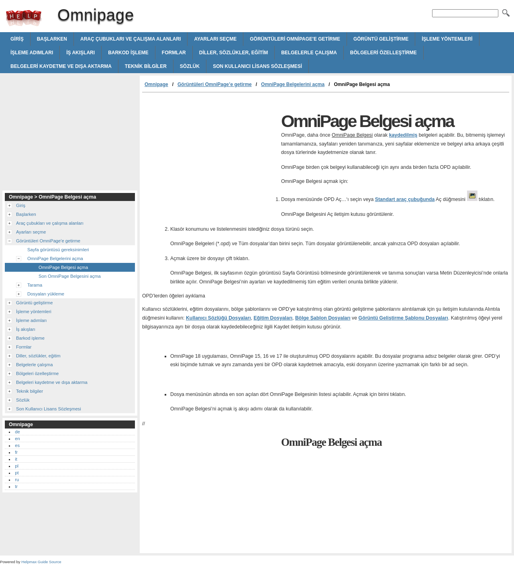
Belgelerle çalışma (309, 52)
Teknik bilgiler (146, 66)
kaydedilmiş (403, 135)
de (17, 431)
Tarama (34, 285)
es (17, 445)
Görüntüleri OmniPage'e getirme (295, 39)
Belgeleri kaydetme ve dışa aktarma (61, 66)
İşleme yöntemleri (447, 39)
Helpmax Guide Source (41, 562)
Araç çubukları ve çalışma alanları (130, 39)
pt (16, 472)
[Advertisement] (209, 153)
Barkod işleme (128, 52)
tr (16, 486)
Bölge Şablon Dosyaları (323, 318)
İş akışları (80, 52)
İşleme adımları (31, 52)
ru (17, 479)
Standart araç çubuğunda (405, 199)
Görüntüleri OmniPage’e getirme (214, 84)
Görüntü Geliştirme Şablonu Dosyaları (403, 318)
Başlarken (52, 39)
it (16, 459)
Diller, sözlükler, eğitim (233, 52)
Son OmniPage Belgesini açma (70, 276)
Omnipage (23, 18)
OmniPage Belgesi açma (63, 267)
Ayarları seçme (215, 39)
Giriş (17, 39)
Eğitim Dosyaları (273, 318)
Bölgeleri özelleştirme (383, 52)
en (17, 438)
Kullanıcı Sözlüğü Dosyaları (218, 318)
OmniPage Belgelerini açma (292, 84)
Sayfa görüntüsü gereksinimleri (58, 249)
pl (16, 465)
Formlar (174, 52)
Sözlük (190, 66)
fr (16, 452)
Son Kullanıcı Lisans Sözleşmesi (257, 66)
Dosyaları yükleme (45, 293)
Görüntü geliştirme (380, 39)
